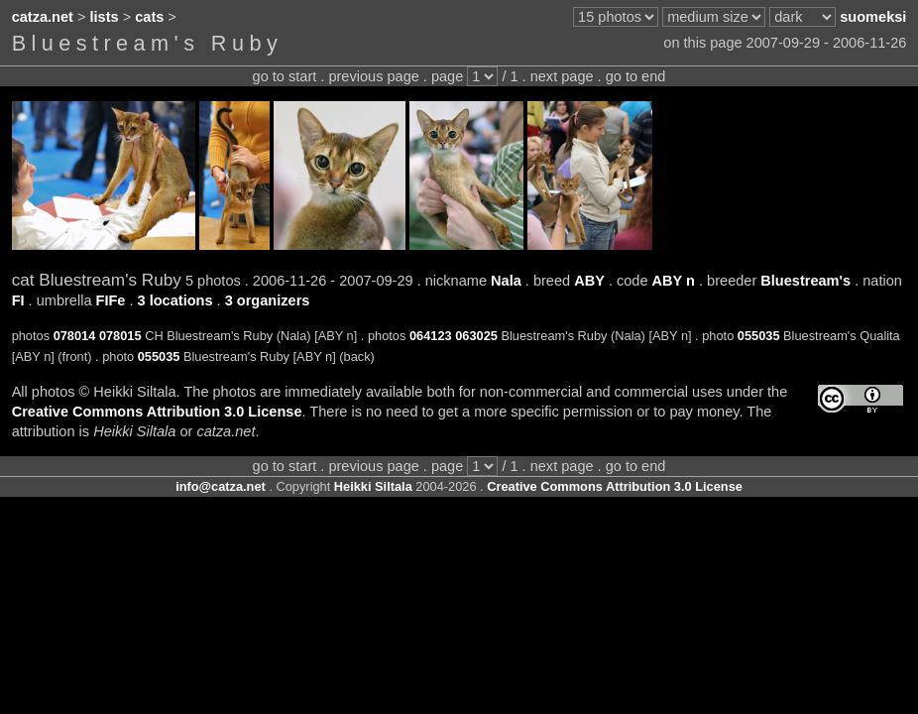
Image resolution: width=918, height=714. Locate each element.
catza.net (42, 17)
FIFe (111, 300)
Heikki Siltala (373, 486)
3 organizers (267, 300)
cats (149, 17)
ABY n (673, 281)
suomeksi (873, 17)
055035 (759, 335)
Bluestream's (805, 281)
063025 (476, 335)
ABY (589, 281)
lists (104, 17)
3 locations (175, 300)
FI (18, 300)
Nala (506, 281)
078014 (75, 335)
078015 (120, 335)
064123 (430, 335)
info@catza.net (220, 486)
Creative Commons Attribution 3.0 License (157, 411)
